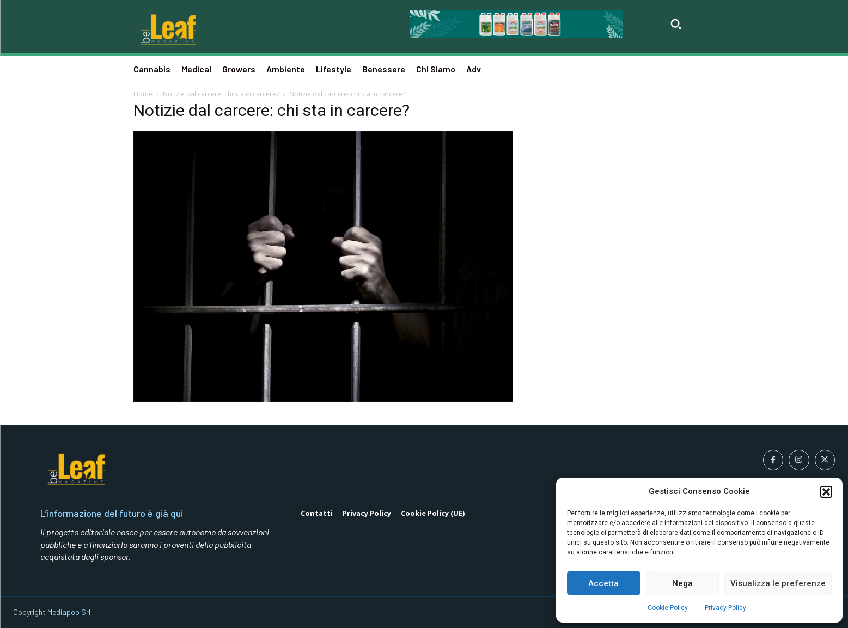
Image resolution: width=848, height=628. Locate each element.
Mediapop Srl (68, 612)
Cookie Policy (668, 608)
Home (142, 94)
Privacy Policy (725, 608)
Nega (682, 583)
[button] (826, 491)
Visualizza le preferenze (778, 583)
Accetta (603, 583)
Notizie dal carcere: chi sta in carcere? (221, 94)
